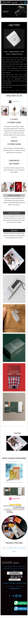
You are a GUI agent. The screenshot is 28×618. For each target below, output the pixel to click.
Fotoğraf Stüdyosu (12, 548)
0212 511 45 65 (10, 586)
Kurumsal (5, 583)
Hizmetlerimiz (12, 583)
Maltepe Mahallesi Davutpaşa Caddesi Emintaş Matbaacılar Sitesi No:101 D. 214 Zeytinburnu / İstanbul (15, 568)
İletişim (24, 583)
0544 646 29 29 (19, 586)
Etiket (4, 548)
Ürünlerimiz (19, 583)
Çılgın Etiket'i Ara (14, 102)
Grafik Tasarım (22, 548)
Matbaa (14, 551)
